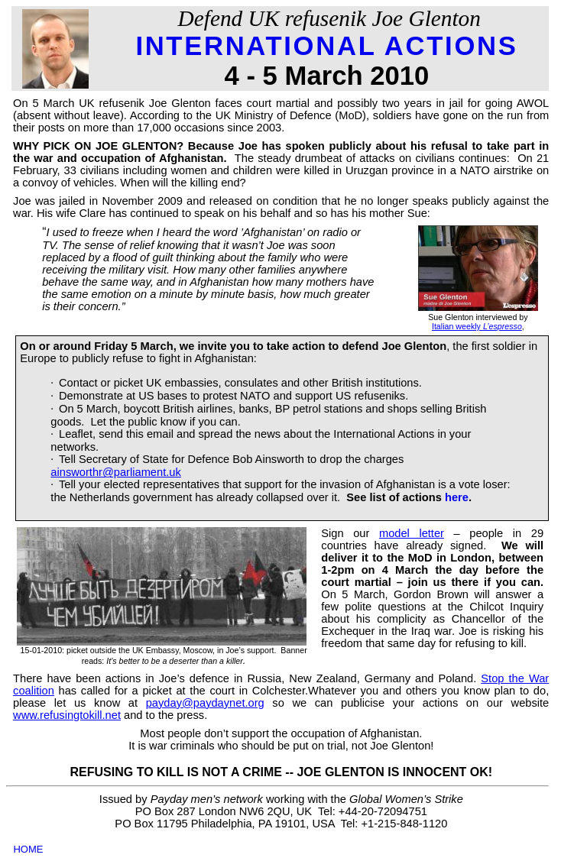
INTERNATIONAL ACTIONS (326, 45)
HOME (28, 849)
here (457, 497)
